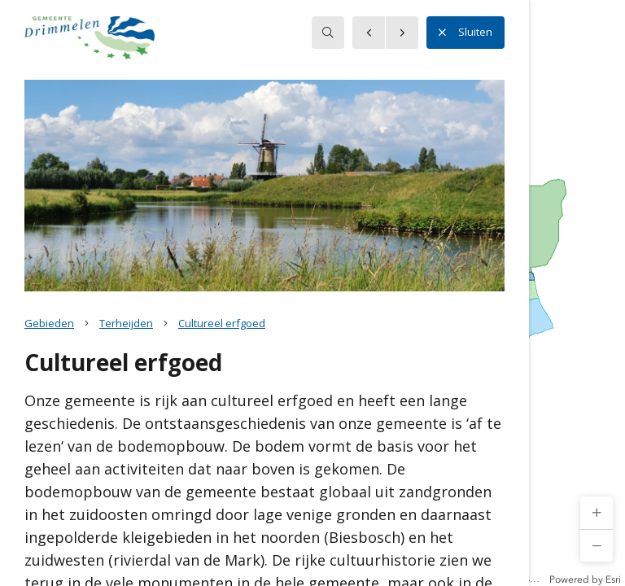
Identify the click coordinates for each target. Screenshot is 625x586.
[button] (596, 512)
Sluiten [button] (465, 32)
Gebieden (49, 323)
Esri (613, 579)
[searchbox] (328, 32)
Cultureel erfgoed (221, 323)
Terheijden (126, 323)
